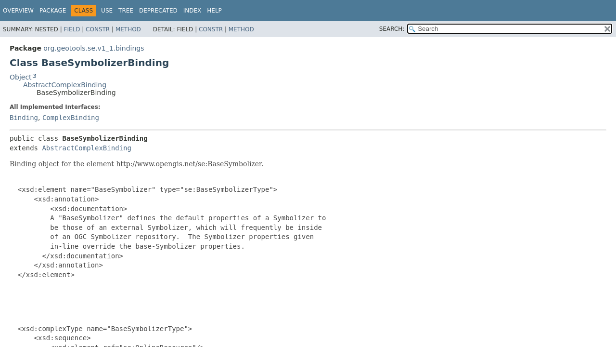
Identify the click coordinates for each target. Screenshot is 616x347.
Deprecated (158, 10)
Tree (125, 10)
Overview (18, 10)
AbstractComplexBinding (64, 85)
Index (192, 10)
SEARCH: (392, 29)
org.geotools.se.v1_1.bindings (93, 48)
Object (21, 77)
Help (214, 10)
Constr (98, 29)
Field (72, 29)
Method (128, 29)
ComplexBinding (70, 117)
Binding (24, 117)
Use (107, 10)
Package (52, 10)
